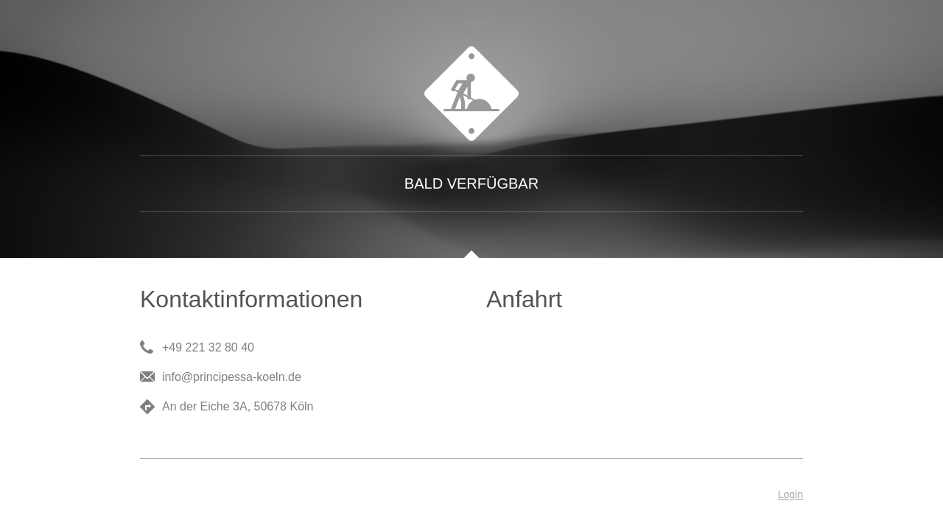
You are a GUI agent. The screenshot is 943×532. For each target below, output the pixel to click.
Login (790, 494)
